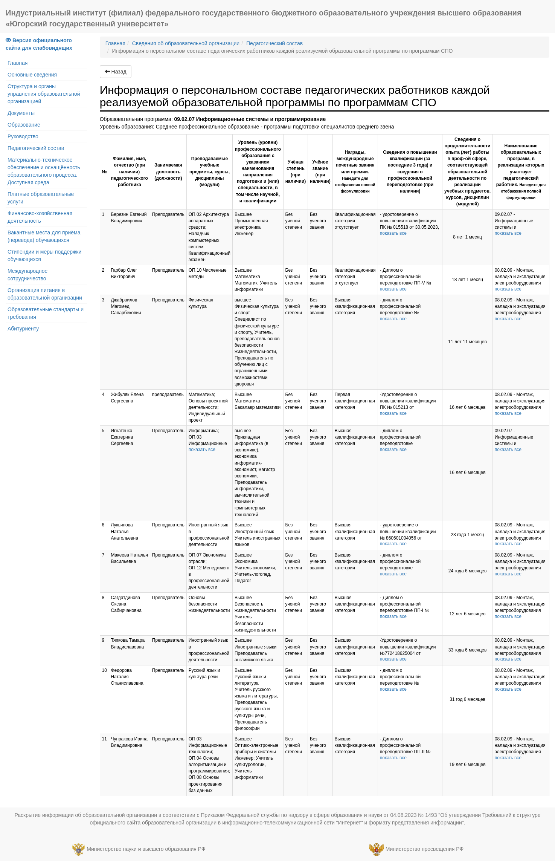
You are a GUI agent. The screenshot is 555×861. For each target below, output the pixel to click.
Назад (116, 72)
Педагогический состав (36, 148)
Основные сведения (32, 75)
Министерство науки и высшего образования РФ (146, 849)
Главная (17, 63)
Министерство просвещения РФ (425, 849)
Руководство (23, 136)
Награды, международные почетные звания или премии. (355, 171)
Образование (24, 125)
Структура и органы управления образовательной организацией (44, 93)
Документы (21, 113)
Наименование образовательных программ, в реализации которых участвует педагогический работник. (521, 171)
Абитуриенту (23, 329)
